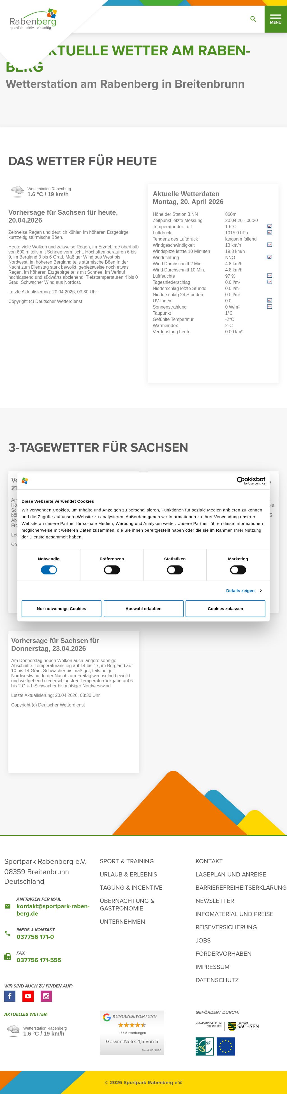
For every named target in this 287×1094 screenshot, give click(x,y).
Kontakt (209, 861)
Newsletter (215, 900)
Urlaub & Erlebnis (128, 874)
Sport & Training (127, 861)
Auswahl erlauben (143, 608)
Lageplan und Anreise (231, 874)
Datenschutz (217, 979)
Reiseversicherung (226, 927)
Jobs (203, 940)
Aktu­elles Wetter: (26, 1015)
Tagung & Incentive (131, 887)
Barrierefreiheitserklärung (241, 887)
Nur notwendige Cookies (61, 608)
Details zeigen (240, 590)
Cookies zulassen (225, 608)
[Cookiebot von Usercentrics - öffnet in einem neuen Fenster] (240, 481)
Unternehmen (122, 921)
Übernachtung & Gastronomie (127, 904)
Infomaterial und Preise (235, 913)
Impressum (213, 966)
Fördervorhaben (224, 953)
